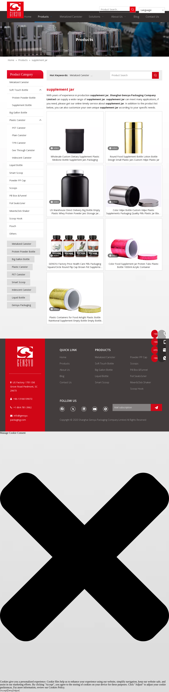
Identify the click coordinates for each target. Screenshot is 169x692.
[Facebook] (62, 408)
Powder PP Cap (17, 180)
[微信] (105, 408)
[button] (84, 557)
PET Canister (18, 274)
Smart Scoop (16, 172)
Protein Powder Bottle (23, 251)
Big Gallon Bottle (18, 112)
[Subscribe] (156, 407)
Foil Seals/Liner (17, 203)
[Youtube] (94, 408)
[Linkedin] (84, 408)
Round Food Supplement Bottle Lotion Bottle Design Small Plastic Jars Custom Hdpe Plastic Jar (133, 158)
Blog (62, 376)
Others (12, 233)
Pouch (12, 226)
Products (65, 363)
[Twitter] (73, 408)
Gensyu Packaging (21, 305)
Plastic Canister (26, 120)
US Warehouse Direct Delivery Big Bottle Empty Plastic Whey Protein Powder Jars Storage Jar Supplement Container (75, 212)
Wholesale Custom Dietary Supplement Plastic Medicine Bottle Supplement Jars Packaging (75, 158)
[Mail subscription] (131, 407)
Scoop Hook (15, 218)
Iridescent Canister (21, 289)
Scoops (13, 188)
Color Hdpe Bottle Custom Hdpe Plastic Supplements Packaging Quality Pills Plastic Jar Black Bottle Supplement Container (133, 212)
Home (63, 357)
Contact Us (66, 382)
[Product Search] (131, 75)
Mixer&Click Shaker (19, 210)
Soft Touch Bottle (26, 90)
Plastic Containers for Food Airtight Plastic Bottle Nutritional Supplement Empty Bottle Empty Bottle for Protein (75, 319)
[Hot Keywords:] (133, 9)
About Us (65, 369)
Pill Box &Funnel (18, 195)
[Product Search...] (114, 9)
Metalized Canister (19, 82)
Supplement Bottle (100, 75)
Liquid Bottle (16, 165)
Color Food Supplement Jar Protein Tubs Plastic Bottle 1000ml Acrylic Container (133, 265)
